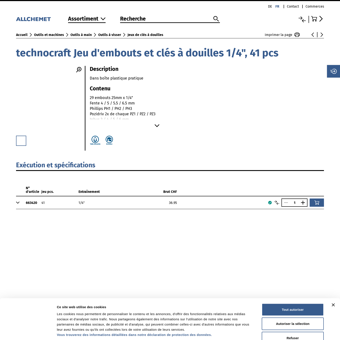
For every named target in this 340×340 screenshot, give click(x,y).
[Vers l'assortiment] (87, 19)
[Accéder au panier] (317, 19)
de (270, 6)
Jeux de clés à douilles (145, 35)
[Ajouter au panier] (317, 202)
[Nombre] (294, 203)
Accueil (22, 35)
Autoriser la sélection (293, 300)
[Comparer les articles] (276, 202)
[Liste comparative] (302, 19)
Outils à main (81, 35)
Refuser (293, 314)
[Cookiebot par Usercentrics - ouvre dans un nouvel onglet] (28, 331)
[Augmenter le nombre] (304, 202)
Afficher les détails (71, 331)
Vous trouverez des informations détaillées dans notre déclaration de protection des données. (134, 311)
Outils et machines (49, 35)
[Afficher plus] (157, 125)
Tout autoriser (293, 286)
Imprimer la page (282, 34)
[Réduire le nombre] (285, 202)
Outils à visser (109, 35)
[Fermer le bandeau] (333, 281)
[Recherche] (170, 19)
